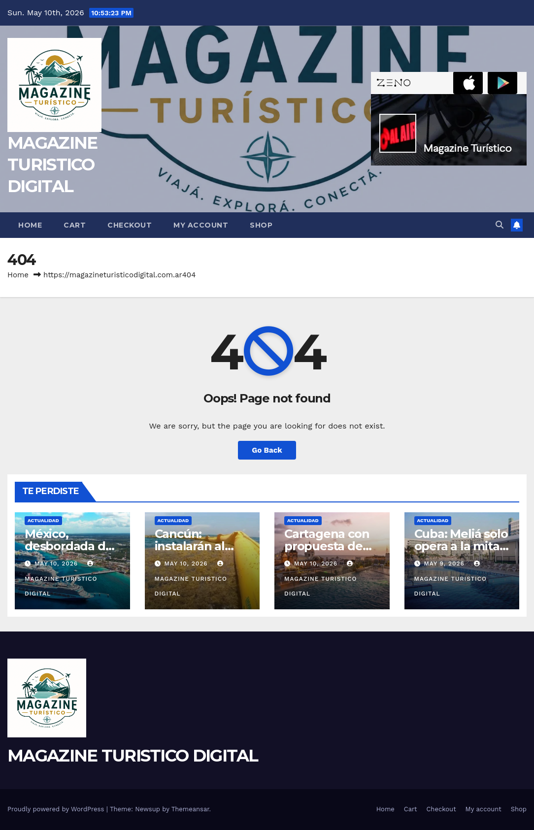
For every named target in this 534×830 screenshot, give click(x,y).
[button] (499, 225)
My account (200, 225)
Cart (75, 225)
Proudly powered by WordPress (56, 809)
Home (30, 225)
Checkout (129, 225)
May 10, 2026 (57, 563)
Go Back (267, 450)
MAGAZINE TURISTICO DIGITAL (52, 165)
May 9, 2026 (445, 563)
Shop (261, 225)
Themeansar (190, 809)
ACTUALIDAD (43, 520)
